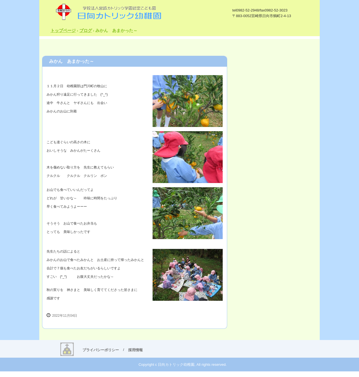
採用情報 (135, 350)
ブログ (85, 30)
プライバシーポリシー (100, 350)
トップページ (63, 30)
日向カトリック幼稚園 (108, 11)
